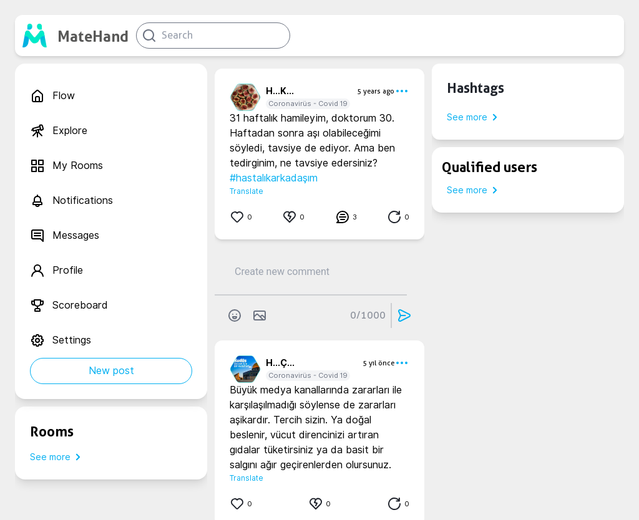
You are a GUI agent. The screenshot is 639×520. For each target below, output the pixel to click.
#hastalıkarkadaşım (274, 178)
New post (111, 371)
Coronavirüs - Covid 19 (308, 103)
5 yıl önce (378, 363)
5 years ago (375, 91)
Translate (246, 191)
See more (57, 457)
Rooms (52, 431)
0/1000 (368, 315)
